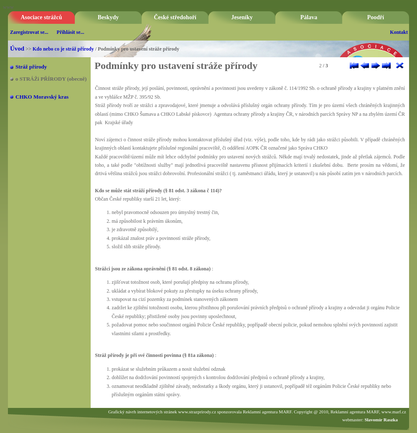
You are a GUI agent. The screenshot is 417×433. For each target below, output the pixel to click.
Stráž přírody (31, 67)
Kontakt (399, 32)
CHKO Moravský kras (42, 97)
